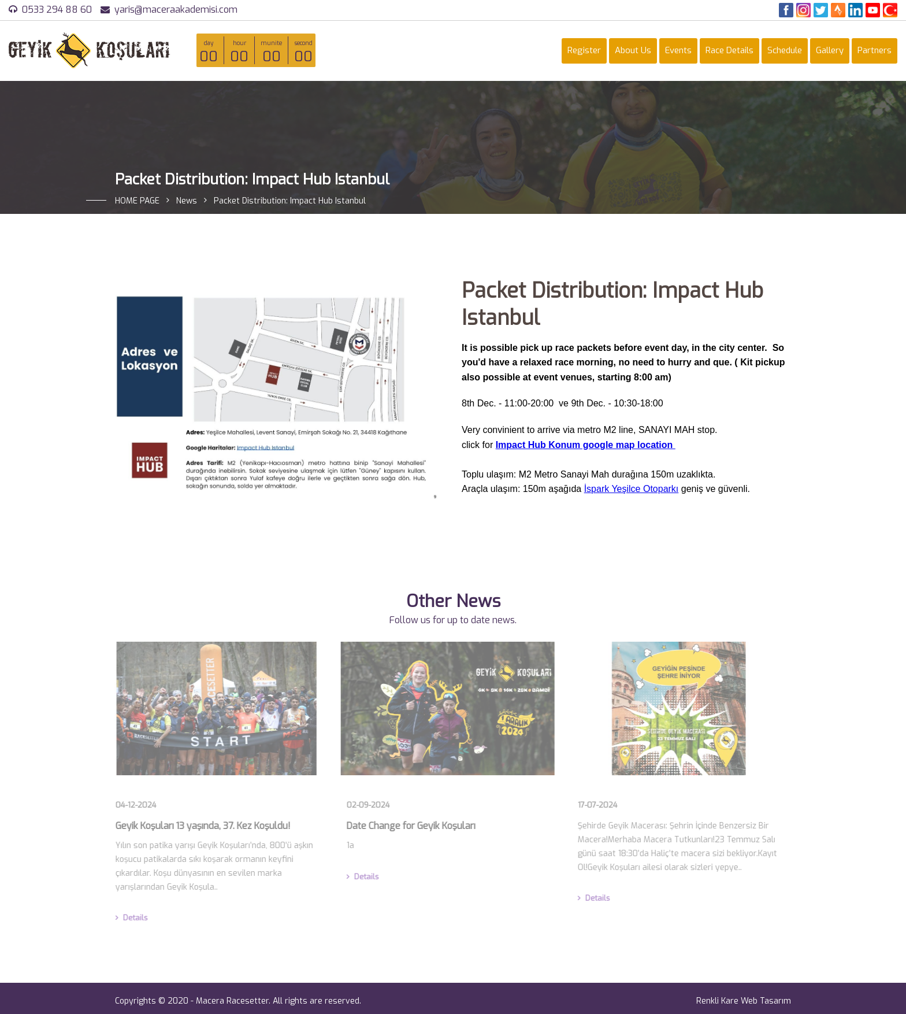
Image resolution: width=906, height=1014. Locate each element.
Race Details (729, 50)
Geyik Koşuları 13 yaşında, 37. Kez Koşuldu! (200, 826)
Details (129, 918)
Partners (874, 50)
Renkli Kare (717, 1001)
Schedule (784, 50)
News (186, 200)
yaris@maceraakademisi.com (175, 9)
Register (584, 50)
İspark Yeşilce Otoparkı (631, 489)
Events (678, 50)
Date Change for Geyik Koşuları (408, 826)
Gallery (830, 50)
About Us (633, 50)
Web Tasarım (766, 1001)
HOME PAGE (137, 200)
